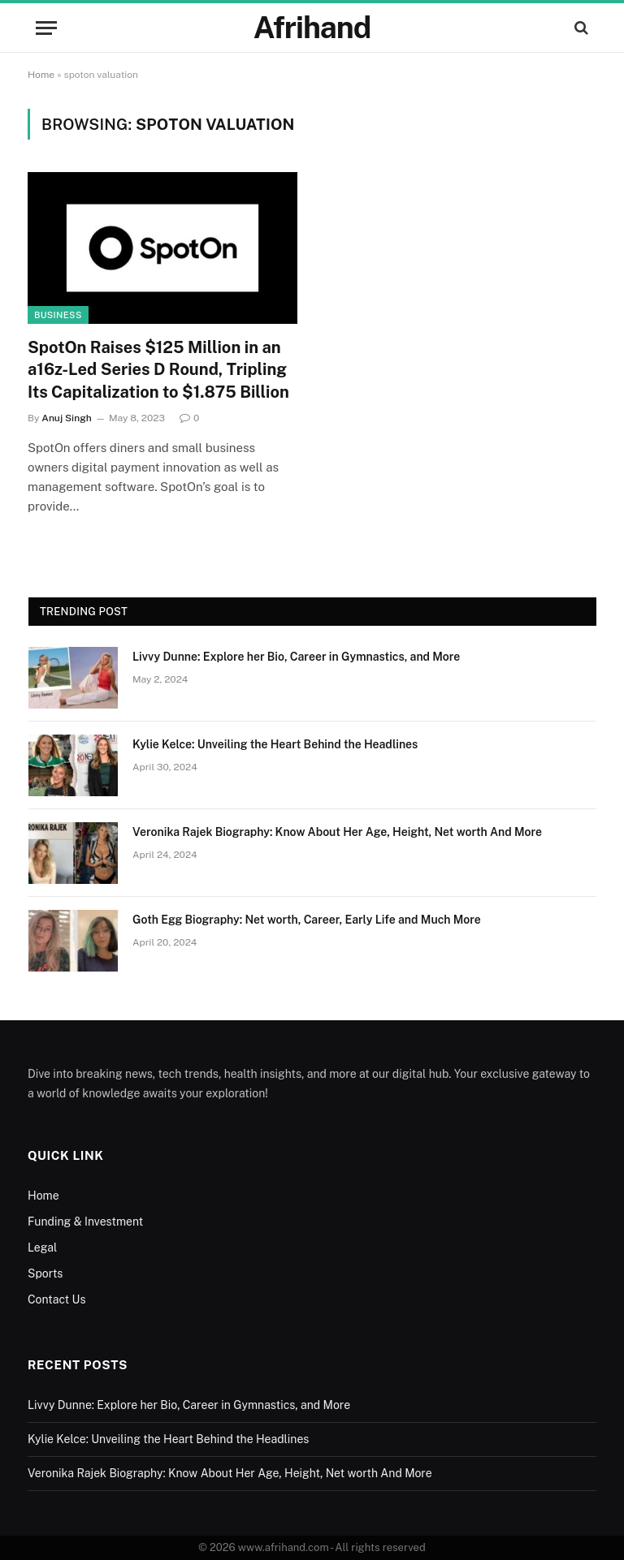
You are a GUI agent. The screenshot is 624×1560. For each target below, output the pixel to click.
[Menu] (46, 28)
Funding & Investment (85, 1221)
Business (58, 315)
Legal (42, 1247)
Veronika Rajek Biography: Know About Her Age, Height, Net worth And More (337, 831)
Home (41, 74)
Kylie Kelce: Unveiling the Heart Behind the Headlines (275, 744)
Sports (45, 1273)
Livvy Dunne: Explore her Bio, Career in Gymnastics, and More (296, 656)
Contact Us (56, 1299)
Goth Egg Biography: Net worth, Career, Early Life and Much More (306, 919)
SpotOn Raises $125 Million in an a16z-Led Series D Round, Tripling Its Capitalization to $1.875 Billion (158, 369)
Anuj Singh (66, 418)
